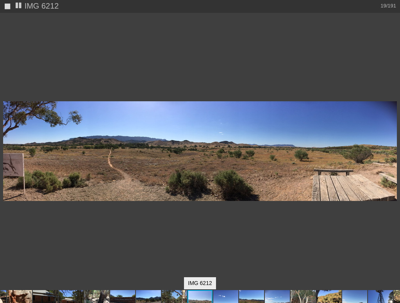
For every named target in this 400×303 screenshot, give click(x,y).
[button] (393, 33)
